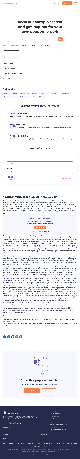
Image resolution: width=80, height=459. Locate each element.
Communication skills (10, 98)
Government (66, 94)
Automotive (16, 46)
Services (5, 433)
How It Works (27, 442)
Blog (10, 442)
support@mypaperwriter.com (58, 423)
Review (44, 442)
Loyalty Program (31, 445)
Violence (41, 98)
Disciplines (44, 433)
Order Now (67, 3)
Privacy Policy (66, 442)
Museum (15, 94)
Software (7, 94)
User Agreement (54, 442)
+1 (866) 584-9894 (55, 413)
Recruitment (25, 94)
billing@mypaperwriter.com (58, 429)
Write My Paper (32, 390)
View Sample (49, 390)
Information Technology (40, 94)
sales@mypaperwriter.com (57, 418)
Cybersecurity (54, 94)
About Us (36, 442)
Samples (6, 46)
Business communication (28, 98)
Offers (5, 437)
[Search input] (38, 40)
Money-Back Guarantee (46, 445)
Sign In (56, 3)
